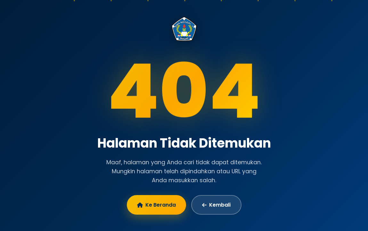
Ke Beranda (156, 205)
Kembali (216, 205)
